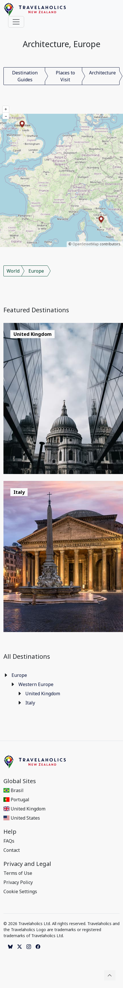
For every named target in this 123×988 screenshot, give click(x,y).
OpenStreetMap (85, 244)
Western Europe (35, 684)
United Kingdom (42, 693)
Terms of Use (17, 873)
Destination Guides (25, 76)
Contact (11, 850)
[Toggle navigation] (16, 22)
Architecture (102, 73)
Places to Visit (65, 76)
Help (9, 831)
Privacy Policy (18, 882)
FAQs (8, 841)
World (13, 271)
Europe (36, 271)
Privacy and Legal (27, 863)
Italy (30, 703)
